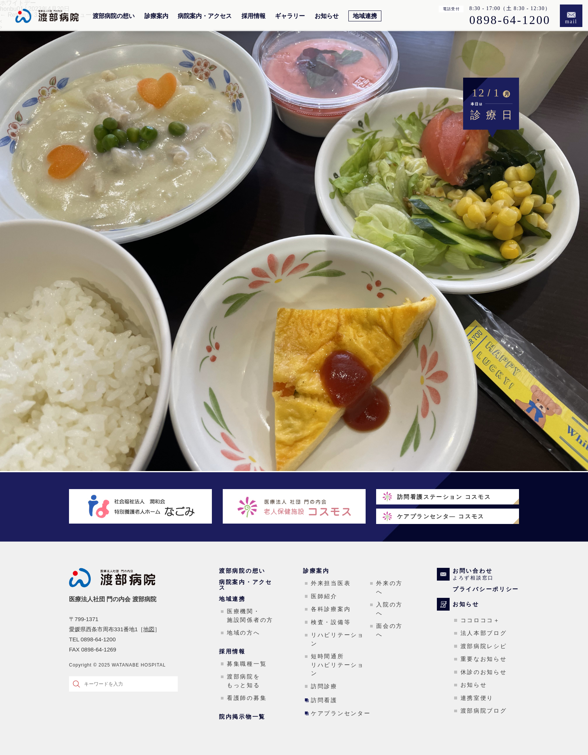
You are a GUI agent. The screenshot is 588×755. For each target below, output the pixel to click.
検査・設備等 (331, 622)
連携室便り (477, 698)
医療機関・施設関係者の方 (250, 615)
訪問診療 (324, 686)
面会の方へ (389, 630)
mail (571, 21)
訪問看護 (324, 700)
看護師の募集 (247, 698)
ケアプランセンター (340, 713)
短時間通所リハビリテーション (337, 664)
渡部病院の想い (114, 16)
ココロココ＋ (480, 620)
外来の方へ (389, 587)
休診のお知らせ (483, 672)
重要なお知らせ (483, 659)
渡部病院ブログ (483, 710)
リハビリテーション (337, 639)
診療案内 (156, 16)
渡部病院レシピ (483, 646)
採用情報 (254, 16)
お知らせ (327, 16)
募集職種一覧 (247, 663)
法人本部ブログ (483, 633)
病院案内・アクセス (205, 16)
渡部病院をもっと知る (243, 680)
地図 (148, 629)
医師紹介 (324, 596)
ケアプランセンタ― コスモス (440, 516)
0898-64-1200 (510, 20)
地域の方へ (243, 632)
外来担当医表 (331, 583)
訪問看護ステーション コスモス (444, 497)
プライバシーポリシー (486, 589)
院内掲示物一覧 (242, 716)
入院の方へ (389, 608)
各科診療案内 (331, 609)
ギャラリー (290, 16)
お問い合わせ (486, 574)
